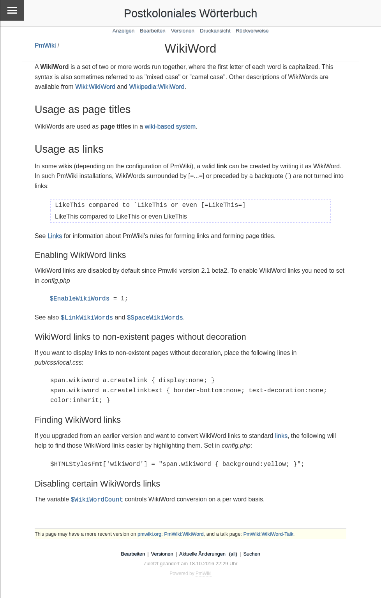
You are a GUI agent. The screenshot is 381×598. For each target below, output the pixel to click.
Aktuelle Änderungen (202, 554)
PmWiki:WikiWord (183, 534)
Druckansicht (215, 31)
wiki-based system (170, 126)
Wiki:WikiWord (95, 86)
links (281, 435)
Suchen (251, 554)
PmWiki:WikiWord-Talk (268, 534)
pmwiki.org (149, 534)
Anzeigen (123, 31)
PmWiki (45, 45)
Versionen (182, 31)
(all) (233, 554)
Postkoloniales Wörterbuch (191, 13)
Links (55, 236)
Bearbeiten (153, 31)
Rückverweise (252, 31)
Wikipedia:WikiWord (156, 86)
